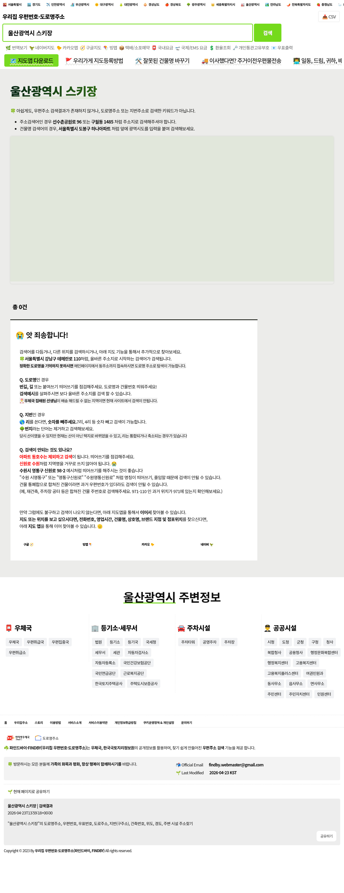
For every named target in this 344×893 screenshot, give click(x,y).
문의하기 (239, 730)
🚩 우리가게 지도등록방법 (95, 63)
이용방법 (68, 730)
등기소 (115, 648)
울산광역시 (328, 5)
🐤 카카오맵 (67, 50)
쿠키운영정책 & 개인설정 (203, 730)
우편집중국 (60, 648)
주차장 (230, 648)
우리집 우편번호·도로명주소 (33, 19)
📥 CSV (329, 19)
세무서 (100, 659)
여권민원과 (314, 680)
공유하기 (326, 845)
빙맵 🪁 (89, 549)
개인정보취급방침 (158, 730)
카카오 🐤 (150, 549)
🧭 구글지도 (91, 50)
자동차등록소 (105, 669)
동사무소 (274, 690)
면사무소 (318, 690)
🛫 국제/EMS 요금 (192, 50)
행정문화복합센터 (324, 659)
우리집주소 (25, 730)
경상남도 (199, 5)
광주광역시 (257, 5)
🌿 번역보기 (16, 50)
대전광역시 (169, 5)
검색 (267, 35)
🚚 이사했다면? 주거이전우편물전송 (244, 63)
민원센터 (325, 701)
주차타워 (188, 648)
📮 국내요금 (163, 50)
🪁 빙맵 (111, 50)
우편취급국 (35, 648)
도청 (285, 648)
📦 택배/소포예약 (135, 50)
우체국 (14, 648)
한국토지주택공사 (108, 690)
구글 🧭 (30, 549)
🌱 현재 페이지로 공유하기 (28, 801)
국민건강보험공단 (137, 669)
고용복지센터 (306, 669)
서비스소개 (92, 730)
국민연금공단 (105, 680)
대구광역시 (138, 5)
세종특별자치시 (292, 5)
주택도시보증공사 (144, 690)
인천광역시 (74, 5)
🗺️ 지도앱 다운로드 (32, 63)
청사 (330, 648)
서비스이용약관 (122, 730)
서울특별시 (19, 5)
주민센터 (274, 701)
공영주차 (210, 648)
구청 (315, 648)
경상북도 (227, 5)
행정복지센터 (277, 669)
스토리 (47, 730)
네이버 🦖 (209, 549)
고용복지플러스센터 (282, 680)
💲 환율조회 (221, 50)
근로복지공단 (134, 680)
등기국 (133, 648)
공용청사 (296, 659)
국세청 (151, 648)
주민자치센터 (299, 701)
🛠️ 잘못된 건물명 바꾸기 (164, 63)
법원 (98, 648)
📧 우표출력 (284, 50)
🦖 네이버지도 (42, 50)
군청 (300, 648)
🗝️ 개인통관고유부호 (252, 50)
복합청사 (274, 659)
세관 (116, 659)
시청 (270, 648)
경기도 (47, 5)
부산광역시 (106, 5)
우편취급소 (17, 659)
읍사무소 (296, 690)
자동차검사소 (138, 659)
